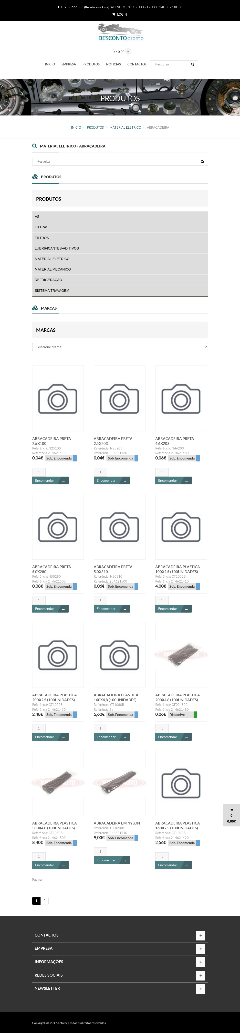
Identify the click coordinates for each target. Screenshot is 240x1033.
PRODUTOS (91, 64)
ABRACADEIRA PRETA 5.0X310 (113, 571)
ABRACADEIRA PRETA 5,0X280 (51, 571)
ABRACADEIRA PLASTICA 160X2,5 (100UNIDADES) (177, 828)
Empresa (69, 64)
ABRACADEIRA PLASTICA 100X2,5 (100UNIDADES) (177, 571)
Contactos (136, 64)
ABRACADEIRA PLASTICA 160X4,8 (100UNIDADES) (116, 699)
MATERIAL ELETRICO (125, 127)
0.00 (230, 821)
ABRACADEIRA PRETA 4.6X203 (174, 443)
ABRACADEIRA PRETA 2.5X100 (51, 443)
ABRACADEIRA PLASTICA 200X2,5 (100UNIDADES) (54, 699)
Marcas (45, 330)
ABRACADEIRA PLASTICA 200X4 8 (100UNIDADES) (177, 699)
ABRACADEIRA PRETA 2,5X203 (113, 443)
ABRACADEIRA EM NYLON (117, 826)
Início (50, 64)
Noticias (113, 64)
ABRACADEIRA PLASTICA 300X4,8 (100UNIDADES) (54, 828)
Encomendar (52, 483)
